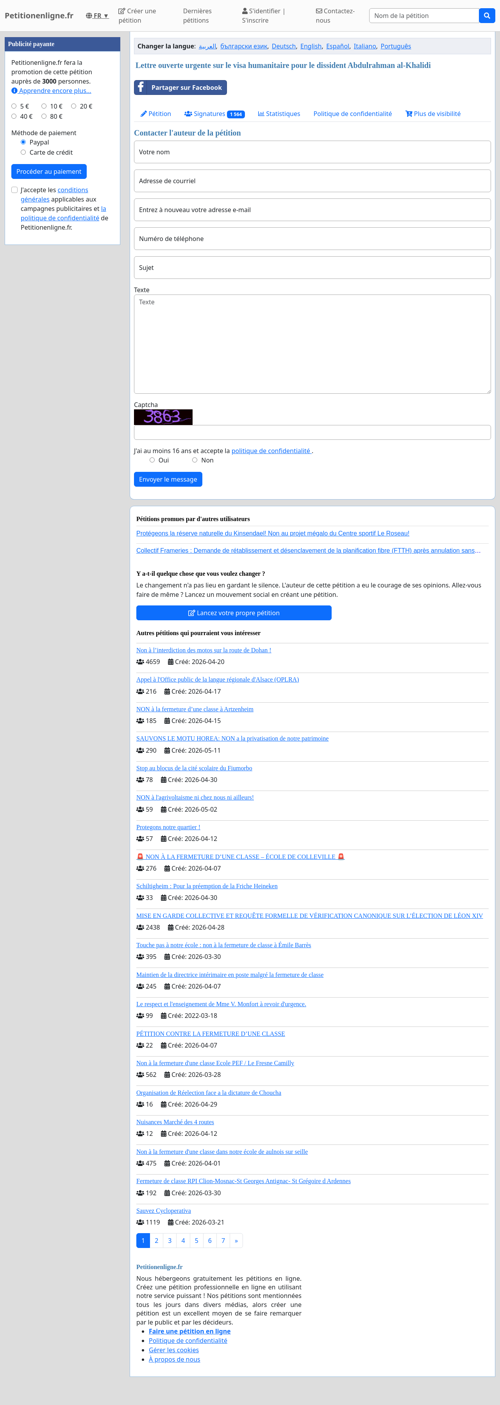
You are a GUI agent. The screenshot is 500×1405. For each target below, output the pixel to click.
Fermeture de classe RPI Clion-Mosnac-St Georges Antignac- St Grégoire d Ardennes (243, 1181)
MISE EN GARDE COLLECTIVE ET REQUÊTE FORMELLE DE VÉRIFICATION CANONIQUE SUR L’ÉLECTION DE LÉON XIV (309, 915)
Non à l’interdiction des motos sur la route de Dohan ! (203, 650)
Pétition (156, 113)
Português (395, 46)
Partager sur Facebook (178, 87)
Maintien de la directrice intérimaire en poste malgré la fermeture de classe (229, 974)
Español (337, 46)
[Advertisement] (62, 149)
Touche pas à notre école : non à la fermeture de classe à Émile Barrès (223, 945)
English (310, 46)
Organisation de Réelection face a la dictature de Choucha (208, 1092)
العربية (207, 46)
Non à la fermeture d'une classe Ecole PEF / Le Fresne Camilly (215, 1063)
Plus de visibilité (433, 113)
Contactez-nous (335, 16)
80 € (56, 350)
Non (207, 460)
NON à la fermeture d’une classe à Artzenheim (195, 709)
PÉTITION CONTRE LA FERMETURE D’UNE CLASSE (210, 1033)
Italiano (365, 46)
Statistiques (279, 113)
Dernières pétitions (197, 16)
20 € (86, 340)
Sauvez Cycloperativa (163, 1210)
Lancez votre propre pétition (234, 613)
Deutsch (284, 46)
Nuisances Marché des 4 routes (175, 1122)
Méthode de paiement (44, 367)
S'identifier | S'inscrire (264, 16)
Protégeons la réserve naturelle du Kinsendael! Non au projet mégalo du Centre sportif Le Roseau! (272, 533)
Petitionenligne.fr (39, 15)
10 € (56, 340)
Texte (142, 290)
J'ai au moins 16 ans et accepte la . (223, 450)
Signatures (214, 113)
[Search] (424, 15)
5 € (24, 340)
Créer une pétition (137, 16)
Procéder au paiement (49, 406)
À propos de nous (174, 1359)
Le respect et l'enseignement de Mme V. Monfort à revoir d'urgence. (221, 1004)
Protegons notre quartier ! (168, 827)
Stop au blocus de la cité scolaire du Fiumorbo (194, 768)
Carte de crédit (51, 386)
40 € (26, 350)
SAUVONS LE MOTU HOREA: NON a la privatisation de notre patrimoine (232, 738)
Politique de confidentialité (353, 113)
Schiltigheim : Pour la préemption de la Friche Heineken (207, 886)
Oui (164, 460)
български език (243, 46)
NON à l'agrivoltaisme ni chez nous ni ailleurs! (195, 797)
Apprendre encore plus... (51, 325)
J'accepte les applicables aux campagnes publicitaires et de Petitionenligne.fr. (64, 443)
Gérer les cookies (174, 1350)
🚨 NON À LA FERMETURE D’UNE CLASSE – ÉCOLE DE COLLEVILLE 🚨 (240, 856)
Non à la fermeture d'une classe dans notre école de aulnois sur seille (222, 1151)
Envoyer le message (168, 479)
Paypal (39, 376)
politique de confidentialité (272, 450)
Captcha (146, 404)
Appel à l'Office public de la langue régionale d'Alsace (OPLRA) (217, 679)
